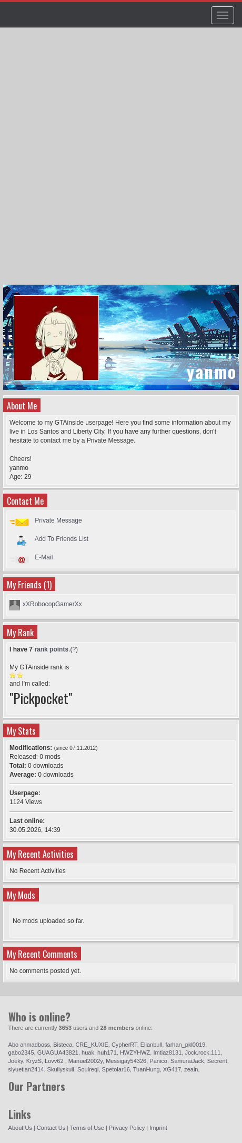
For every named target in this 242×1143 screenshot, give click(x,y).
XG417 (172, 1069)
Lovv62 (55, 1061)
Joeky (15, 1061)
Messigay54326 (126, 1061)
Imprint (158, 1128)
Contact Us (51, 1128)
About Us (20, 1128)
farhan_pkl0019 (185, 1044)
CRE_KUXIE (91, 1044)
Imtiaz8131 (167, 1052)
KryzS (34, 1061)
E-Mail (44, 557)
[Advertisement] (121, 161)
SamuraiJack (187, 1061)
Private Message (58, 520)
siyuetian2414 (26, 1069)
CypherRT (124, 1044)
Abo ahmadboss (29, 1044)
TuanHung (146, 1069)
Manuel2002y (85, 1061)
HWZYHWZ (135, 1052)
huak (88, 1052)
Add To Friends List (62, 539)
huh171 (107, 1052)
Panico (158, 1061)
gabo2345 (21, 1052)
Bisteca (62, 1044)
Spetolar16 (116, 1069)
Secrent (217, 1061)
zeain (191, 1069)
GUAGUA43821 (57, 1052)
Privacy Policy (127, 1128)
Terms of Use (87, 1128)
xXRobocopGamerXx (52, 604)
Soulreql (87, 1069)
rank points (51, 649)
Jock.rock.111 (202, 1052)
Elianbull (151, 1044)
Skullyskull (60, 1069)
